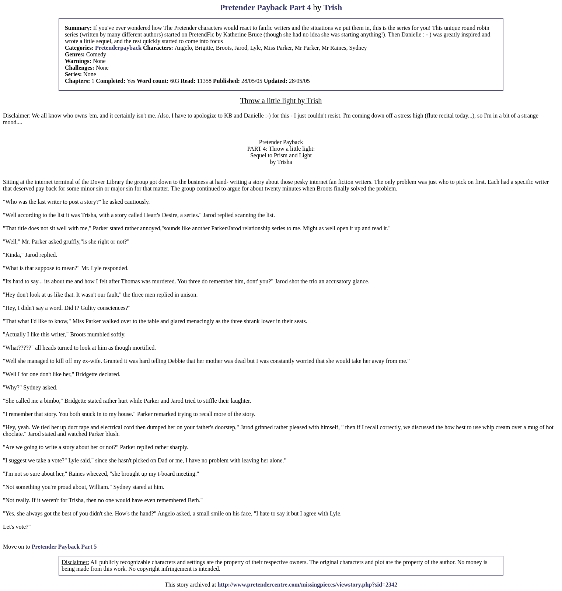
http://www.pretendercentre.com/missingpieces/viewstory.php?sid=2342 (307, 584)
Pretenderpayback (118, 48)
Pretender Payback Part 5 (64, 546)
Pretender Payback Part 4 (265, 7)
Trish (333, 7)
